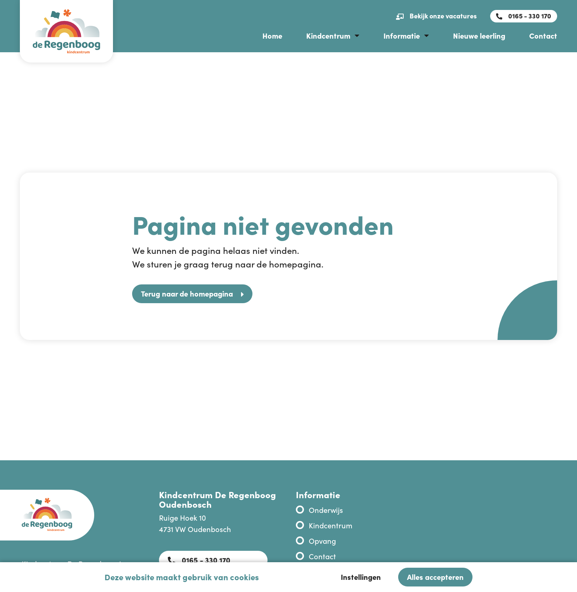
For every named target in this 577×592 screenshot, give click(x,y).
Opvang (322, 540)
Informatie (401, 35)
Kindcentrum (328, 35)
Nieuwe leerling (479, 35)
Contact (543, 35)
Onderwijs (326, 509)
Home (272, 35)
